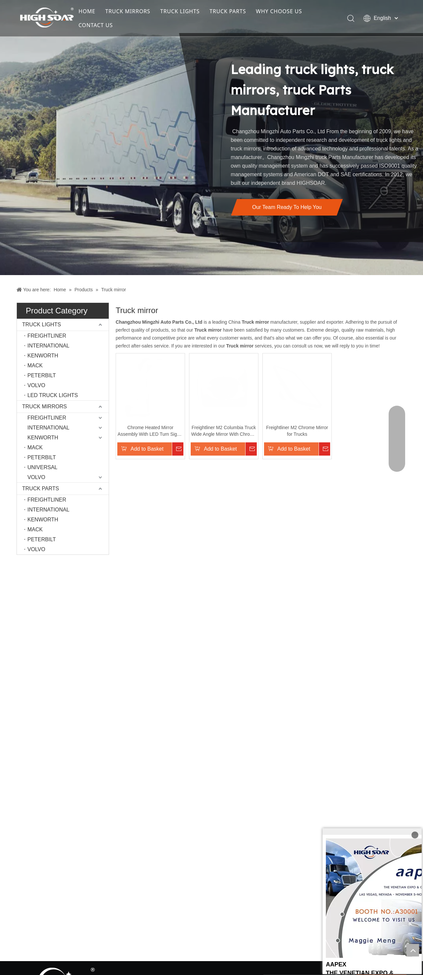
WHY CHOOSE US (279, 11)
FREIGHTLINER (46, 336)
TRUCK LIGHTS (180, 11)
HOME (87, 11)
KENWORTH (42, 355)
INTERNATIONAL (48, 345)
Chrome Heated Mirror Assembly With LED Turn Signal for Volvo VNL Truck (153, 437)
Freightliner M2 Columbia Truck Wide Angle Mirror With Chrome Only (229, 437)
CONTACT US (96, 25)
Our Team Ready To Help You (287, 207)
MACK (35, 365)
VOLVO (36, 385)
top (412, 950)
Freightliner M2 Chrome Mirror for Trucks (305, 437)
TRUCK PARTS (228, 11)
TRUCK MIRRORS (127, 11)
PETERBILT (41, 375)
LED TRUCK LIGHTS (52, 395)
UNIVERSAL (42, 467)
